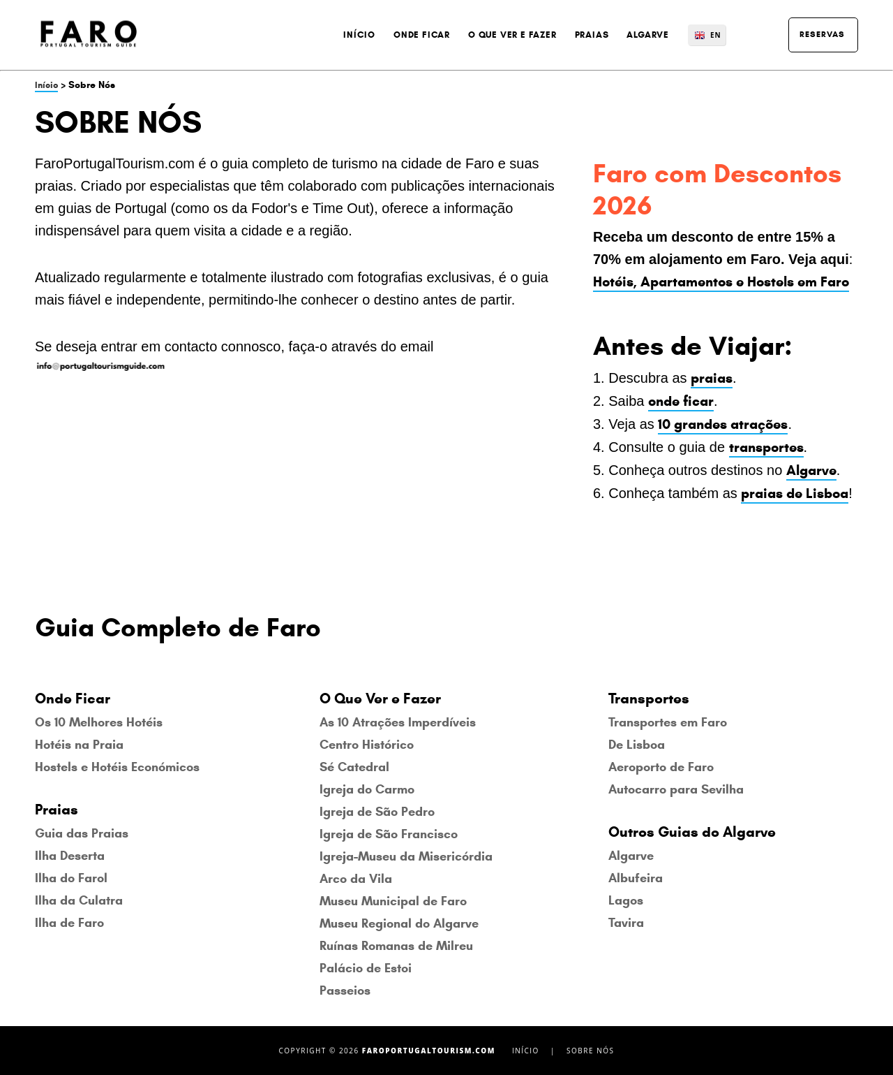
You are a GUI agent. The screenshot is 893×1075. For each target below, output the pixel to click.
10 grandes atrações (723, 424)
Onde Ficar (421, 35)
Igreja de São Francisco (389, 834)
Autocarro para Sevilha (676, 789)
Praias (592, 35)
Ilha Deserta (70, 855)
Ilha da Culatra (79, 900)
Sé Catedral (354, 767)
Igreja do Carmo (367, 789)
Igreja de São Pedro (377, 811)
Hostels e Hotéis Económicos (117, 767)
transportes (766, 447)
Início (359, 35)
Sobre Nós (590, 1050)
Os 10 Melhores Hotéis (99, 722)
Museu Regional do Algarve (399, 923)
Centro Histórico (367, 744)
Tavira (626, 922)
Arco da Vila (356, 878)
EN (715, 35)
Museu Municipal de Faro (393, 901)
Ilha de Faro (69, 922)
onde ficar (681, 401)
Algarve (647, 35)
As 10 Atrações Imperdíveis (398, 722)
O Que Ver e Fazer (512, 35)
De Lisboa (636, 744)
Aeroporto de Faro (661, 767)
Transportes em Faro (667, 722)
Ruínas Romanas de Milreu (396, 945)
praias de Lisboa (794, 493)
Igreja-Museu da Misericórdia (406, 856)
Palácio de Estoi (366, 968)
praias (712, 378)
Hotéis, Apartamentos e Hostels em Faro (721, 282)
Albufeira (635, 878)
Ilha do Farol (71, 878)
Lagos (625, 900)
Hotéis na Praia (79, 744)
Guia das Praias (81, 833)
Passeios (345, 990)
